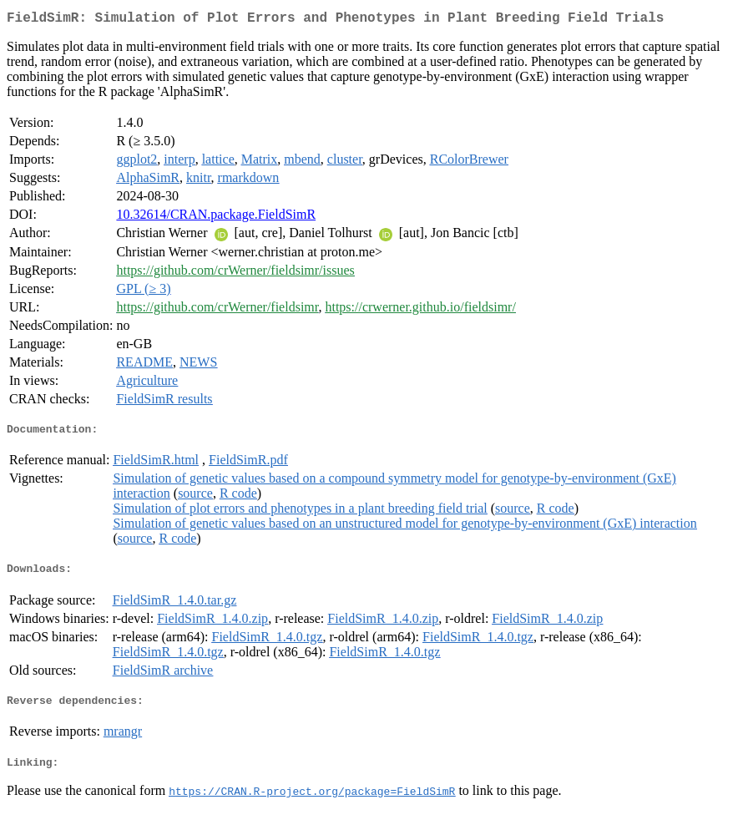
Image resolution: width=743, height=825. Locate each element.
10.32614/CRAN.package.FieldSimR (216, 217)
